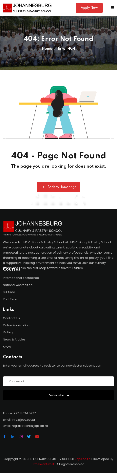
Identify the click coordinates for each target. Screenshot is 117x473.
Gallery (8, 332)
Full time (9, 292)
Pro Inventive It (44, 464)
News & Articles (14, 339)
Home (47, 49)
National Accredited (17, 285)
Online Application (16, 325)
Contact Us (11, 318)
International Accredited (21, 278)
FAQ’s (7, 346)
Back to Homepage (58, 187)
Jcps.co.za (82, 459)
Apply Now (89, 7)
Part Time (10, 299)
